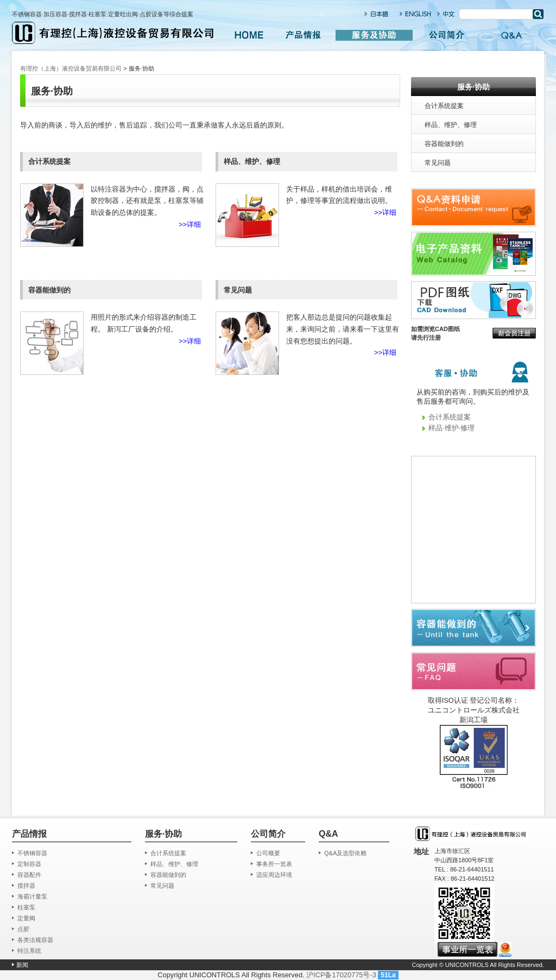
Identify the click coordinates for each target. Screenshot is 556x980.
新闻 (22, 965)
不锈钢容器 (32, 853)
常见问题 (438, 163)
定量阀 (26, 918)
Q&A (511, 35)
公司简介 (446, 35)
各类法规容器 (35, 940)
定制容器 (29, 864)
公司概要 (268, 853)
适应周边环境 (274, 874)
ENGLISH (415, 13)
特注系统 (29, 950)
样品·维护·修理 (451, 428)
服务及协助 (375, 35)
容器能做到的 (444, 144)
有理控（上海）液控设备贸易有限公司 (71, 68)
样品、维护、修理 (451, 125)
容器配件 (29, 874)
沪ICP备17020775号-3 (341, 975)
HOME (248, 35)
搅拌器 (26, 885)
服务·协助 (473, 86)
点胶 (23, 929)
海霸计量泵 (32, 896)
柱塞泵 (26, 907)
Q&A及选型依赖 (345, 853)
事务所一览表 (274, 864)
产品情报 (303, 35)
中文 (446, 13)
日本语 (377, 13)
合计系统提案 (444, 106)
